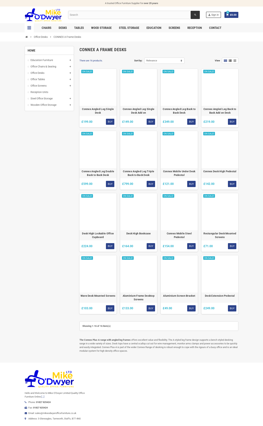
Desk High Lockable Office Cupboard (98, 235)
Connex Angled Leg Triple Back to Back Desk (138, 173)
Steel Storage (129, 28)
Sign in (213, 14)
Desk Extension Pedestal (220, 295)
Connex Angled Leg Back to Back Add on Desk (219, 111)
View (217, 60)
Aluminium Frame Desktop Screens (139, 297)
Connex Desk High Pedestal (220, 171)
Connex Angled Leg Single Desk (98, 111)
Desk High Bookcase (138, 233)
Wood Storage (101, 28)
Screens (174, 28)
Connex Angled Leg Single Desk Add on (139, 111)
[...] (42, 396)
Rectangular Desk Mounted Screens (219, 235)
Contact (215, 28)
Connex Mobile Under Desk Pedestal (179, 173)
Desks (63, 28)
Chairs (46, 28)
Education (153, 28)
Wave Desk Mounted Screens (98, 295)
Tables (79, 28)
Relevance (151, 60)
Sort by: (138, 60)
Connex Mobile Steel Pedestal (179, 235)
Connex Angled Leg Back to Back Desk (179, 111)
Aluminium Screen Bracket (179, 295)
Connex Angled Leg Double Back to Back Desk (98, 173)
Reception (194, 28)
